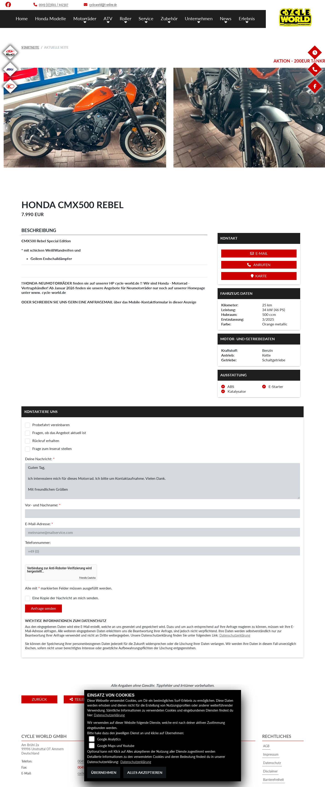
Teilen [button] (80, 679)
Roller (129, 18)
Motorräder (90, 18)
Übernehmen (103, 772)
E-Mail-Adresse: (39, 504)
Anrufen (258, 245)
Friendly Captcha (87, 558)
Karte (259, 256)
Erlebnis (247, 18)
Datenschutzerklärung (234, 615)
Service (149, 18)
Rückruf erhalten (45, 421)
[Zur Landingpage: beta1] (10, 60)
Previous (6, 118)
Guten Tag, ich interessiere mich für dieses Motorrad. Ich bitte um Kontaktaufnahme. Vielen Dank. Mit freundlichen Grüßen (162, 461)
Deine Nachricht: (40, 439)
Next (318, 118)
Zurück (40, 679)
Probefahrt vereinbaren (51, 405)
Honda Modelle (57, 18)
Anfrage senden (43, 588)
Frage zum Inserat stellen (52, 429)
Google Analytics (109, 739)
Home (29, 18)
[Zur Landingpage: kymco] (10, 94)
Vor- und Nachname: (43, 485)
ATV (113, 18)
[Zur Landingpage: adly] (10, 77)
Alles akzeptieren (144, 772)
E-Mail (259, 234)
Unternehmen (200, 18)
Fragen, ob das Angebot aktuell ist (59, 413)
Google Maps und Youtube (115, 746)
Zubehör (172, 18)
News (226, 18)
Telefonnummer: (38, 523)
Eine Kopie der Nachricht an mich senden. (65, 578)
